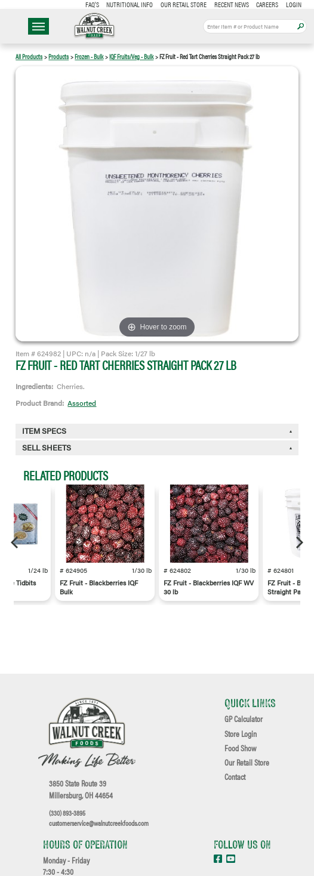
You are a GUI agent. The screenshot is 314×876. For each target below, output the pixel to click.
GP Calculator (243, 719)
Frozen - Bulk (89, 56)
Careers (267, 4)
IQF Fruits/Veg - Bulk (131, 56)
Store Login (240, 734)
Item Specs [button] (44, 430)
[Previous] (15, 542)
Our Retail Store (184, 4)
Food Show (240, 748)
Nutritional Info (129, 4)
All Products (29, 56)
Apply (300, 26)
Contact (234, 777)
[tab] (157, 447)
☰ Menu (38, 26)
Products (58, 56)
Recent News (231, 4)
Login (293, 4)
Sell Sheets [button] (46, 447)
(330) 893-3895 (67, 812)
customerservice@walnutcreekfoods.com (99, 822)
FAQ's (92, 4)
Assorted (81, 402)
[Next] (298, 542)
